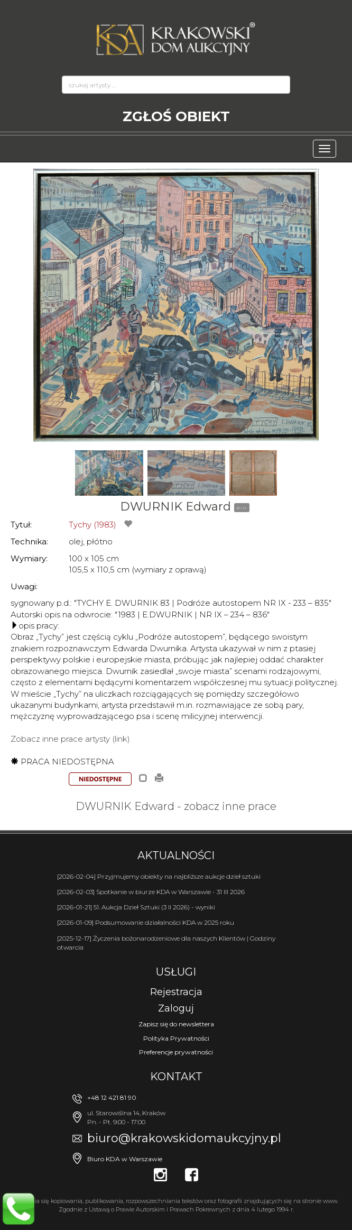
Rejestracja (176, 992)
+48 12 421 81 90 (111, 1097)
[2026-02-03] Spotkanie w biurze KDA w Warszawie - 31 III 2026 (151, 892)
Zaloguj (176, 1008)
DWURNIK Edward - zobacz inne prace (176, 806)
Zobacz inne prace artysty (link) (70, 739)
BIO (241, 508)
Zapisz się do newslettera (176, 1024)
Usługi (176, 971)
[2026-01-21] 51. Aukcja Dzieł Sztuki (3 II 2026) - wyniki (136, 907)
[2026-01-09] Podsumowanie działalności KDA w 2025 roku (145, 922)
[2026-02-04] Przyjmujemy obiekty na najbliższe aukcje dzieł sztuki (159, 876)
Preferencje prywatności (176, 1052)
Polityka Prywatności (176, 1038)
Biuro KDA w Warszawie (124, 1159)
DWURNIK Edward (175, 506)
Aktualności (176, 855)
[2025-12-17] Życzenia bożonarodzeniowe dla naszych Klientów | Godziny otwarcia (166, 942)
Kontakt (176, 1076)
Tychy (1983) (92, 525)
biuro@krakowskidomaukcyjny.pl (184, 1138)
